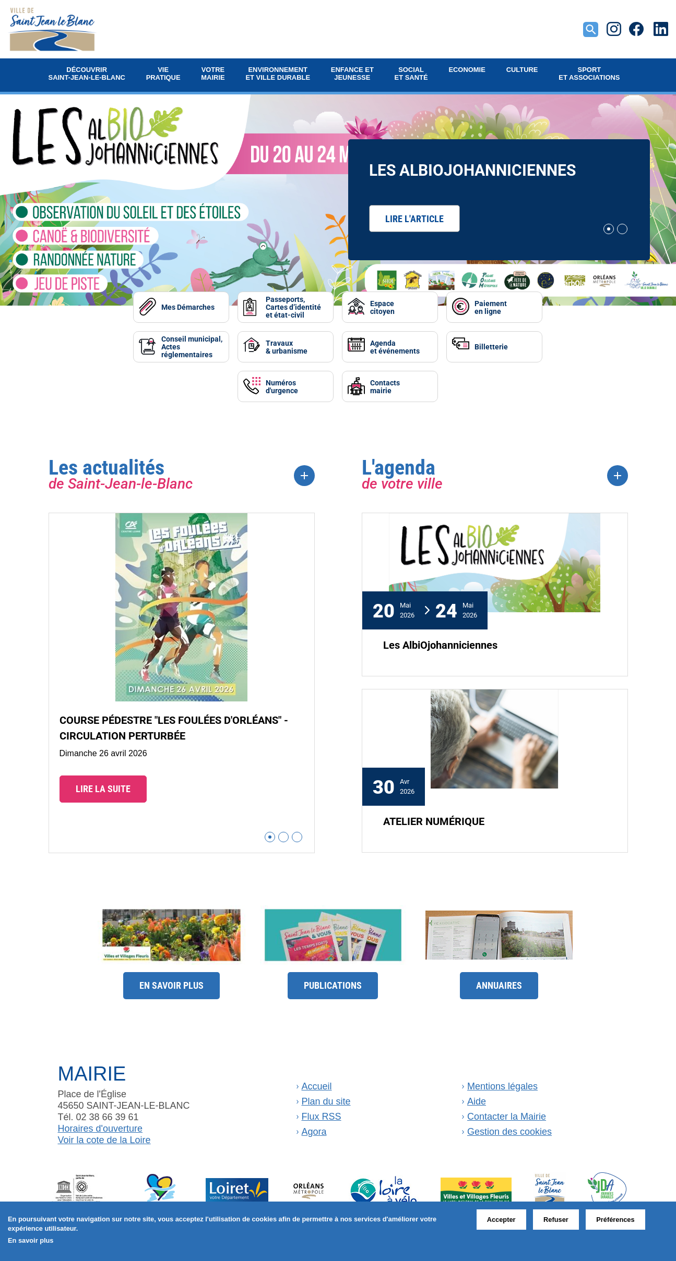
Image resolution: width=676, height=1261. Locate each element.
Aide (476, 1101)
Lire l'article (414, 218)
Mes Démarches (188, 307)
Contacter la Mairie (506, 1116)
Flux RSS (321, 1116)
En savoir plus (171, 985)
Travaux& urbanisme (286, 347)
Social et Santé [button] (411, 73)
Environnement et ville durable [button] (277, 73)
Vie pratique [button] (163, 73)
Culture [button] (522, 70)
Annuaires (499, 985)
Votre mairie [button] (212, 73)
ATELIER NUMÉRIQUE (433, 821)
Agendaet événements (395, 347)
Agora (314, 1131)
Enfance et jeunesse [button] (352, 73)
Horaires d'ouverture (100, 1128)
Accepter (501, 1219)
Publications (333, 985)
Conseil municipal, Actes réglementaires (191, 346)
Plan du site (326, 1101)
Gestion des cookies (509, 1131)
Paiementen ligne (491, 307)
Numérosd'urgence (282, 386)
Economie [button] (466, 70)
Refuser (555, 1219)
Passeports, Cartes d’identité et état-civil (293, 307)
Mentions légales (502, 1086)
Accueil (317, 1086)
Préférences (615, 1219)
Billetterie (491, 346)
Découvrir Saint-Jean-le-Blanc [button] (87, 73)
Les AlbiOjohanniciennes (472, 169)
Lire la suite (103, 788)
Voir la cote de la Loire (104, 1140)
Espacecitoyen (382, 307)
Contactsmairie (385, 386)
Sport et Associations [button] (589, 73)
